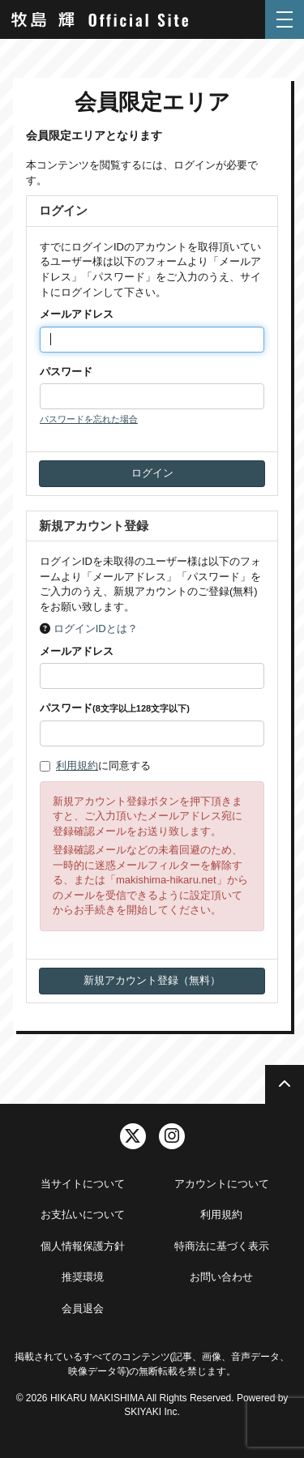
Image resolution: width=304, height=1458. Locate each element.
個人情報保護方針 (83, 1246)
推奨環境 (83, 1277)
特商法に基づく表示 (221, 1246)
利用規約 (77, 765)
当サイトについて (83, 1184)
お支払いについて (83, 1214)
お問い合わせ (221, 1277)
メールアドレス (76, 314)
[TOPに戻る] (284, 1084)
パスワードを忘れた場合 (89, 419)
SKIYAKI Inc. (151, 1411)
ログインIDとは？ (96, 628)
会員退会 (83, 1308)
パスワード (66, 372)
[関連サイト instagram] (172, 1136)
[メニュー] (284, 19)
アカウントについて (221, 1184)
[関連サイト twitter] (133, 1136)
